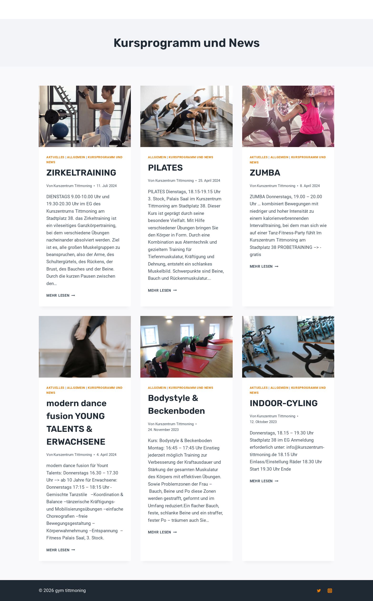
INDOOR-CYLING (284, 403)
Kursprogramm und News (191, 157)
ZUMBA (265, 172)
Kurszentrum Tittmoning (73, 186)
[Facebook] (308, 590)
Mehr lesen (60, 295)
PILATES (165, 168)
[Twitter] (318, 590)
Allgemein (76, 157)
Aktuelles (55, 157)
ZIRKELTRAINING (81, 172)
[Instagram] (329, 590)
